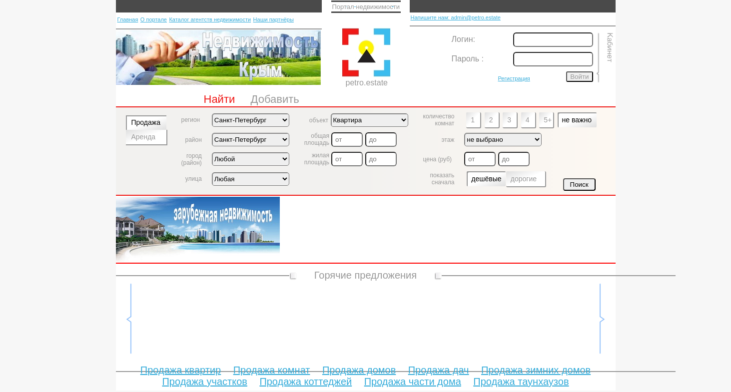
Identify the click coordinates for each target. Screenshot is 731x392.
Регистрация (514, 78)
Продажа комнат (271, 370)
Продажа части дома (412, 381)
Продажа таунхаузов (521, 381)
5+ (548, 120)
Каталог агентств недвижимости (210, 19)
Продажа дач (438, 370)
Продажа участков (204, 381)
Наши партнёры (273, 19)
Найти (219, 99)
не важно (577, 120)
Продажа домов (359, 370)
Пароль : (468, 58)
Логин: (463, 39)
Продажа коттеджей (305, 381)
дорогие (524, 179)
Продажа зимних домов (536, 370)
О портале (153, 19)
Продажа (145, 122)
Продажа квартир (180, 370)
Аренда (143, 137)
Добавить (275, 99)
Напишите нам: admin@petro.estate (456, 17)
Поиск (579, 184)
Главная (127, 19)
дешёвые (486, 179)
